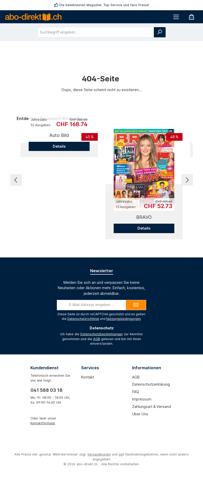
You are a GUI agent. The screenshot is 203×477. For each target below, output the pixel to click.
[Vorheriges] (16, 180)
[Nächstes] (187, 180)
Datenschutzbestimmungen (101, 334)
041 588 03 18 (46, 390)
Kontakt (87, 377)
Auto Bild (59, 135)
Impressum (142, 399)
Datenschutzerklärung (151, 384)
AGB (96, 339)
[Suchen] (160, 32)
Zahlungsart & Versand (151, 406)
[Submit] (136, 305)
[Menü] (176, 17)
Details (59, 146)
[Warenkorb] (191, 17)
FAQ (135, 391)
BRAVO (144, 217)
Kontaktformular (42, 423)
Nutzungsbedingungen (123, 319)
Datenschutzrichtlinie (83, 319)
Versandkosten (99, 454)
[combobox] (96, 32)
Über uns (140, 414)
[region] (101, 180)
